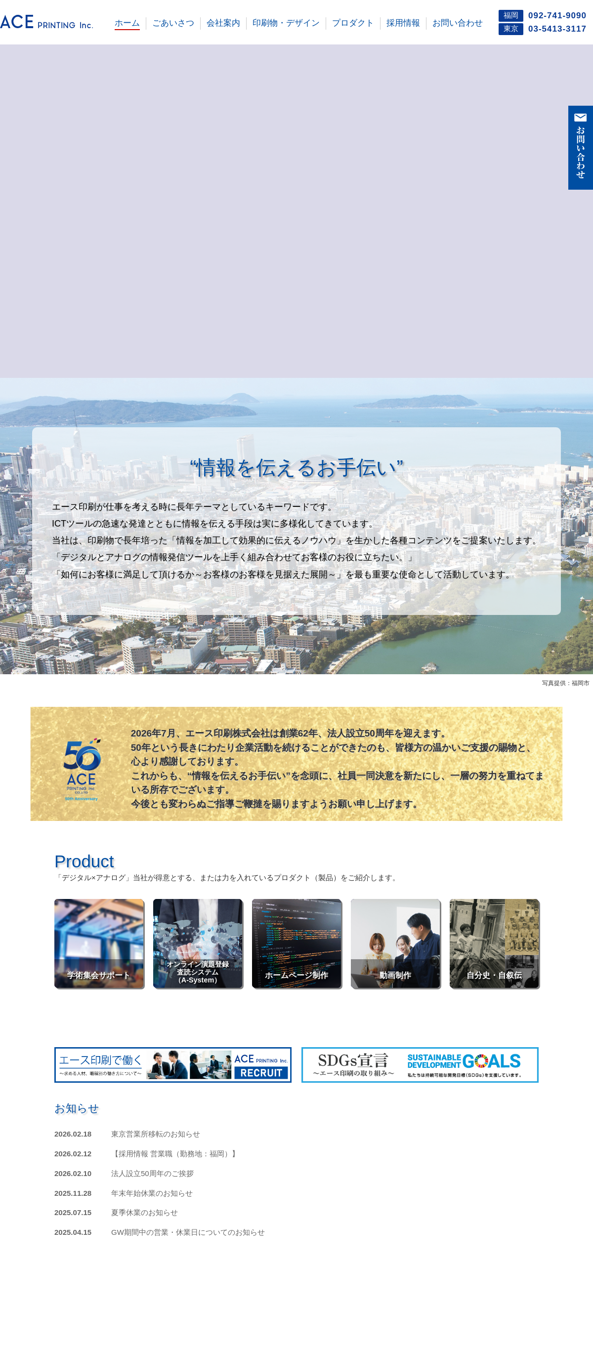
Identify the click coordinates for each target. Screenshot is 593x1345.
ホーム (127, 23)
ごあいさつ (173, 23)
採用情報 (403, 23)
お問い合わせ (457, 23)
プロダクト (353, 23)
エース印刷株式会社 (54, 23)
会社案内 (223, 23)
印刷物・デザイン (286, 23)
